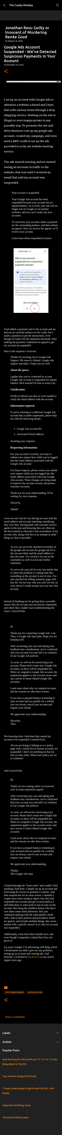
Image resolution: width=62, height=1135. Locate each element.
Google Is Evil (35, 992)
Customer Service (14, 992)
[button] (6, 71)
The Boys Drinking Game (15, 1117)
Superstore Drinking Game (16, 1105)
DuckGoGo (34, 956)
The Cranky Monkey (21, 5)
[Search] (57, 5)
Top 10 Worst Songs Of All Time (19, 1076)
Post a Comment (15, 1016)
